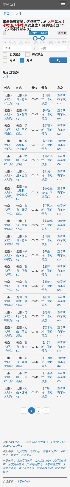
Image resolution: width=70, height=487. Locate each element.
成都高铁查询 (52, 464)
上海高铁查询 (24, 460)
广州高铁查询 (34, 464)
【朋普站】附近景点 (47, 270)
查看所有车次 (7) (61, 331)
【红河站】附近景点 (47, 346)
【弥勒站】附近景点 (47, 114)
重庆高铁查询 (16, 464)
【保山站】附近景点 (47, 255)
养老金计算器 (50, 451)
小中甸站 (21, 148)
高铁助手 (9, 5)
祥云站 (8, 103)
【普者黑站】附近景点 (47, 160)
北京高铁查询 (43, 460)
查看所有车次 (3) (61, 192)
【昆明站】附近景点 (47, 316)
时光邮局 (22, 451)
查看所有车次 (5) (61, 160)
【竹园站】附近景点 (47, 99)
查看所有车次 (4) (61, 209)
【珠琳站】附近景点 (47, 392)
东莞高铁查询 (44, 468)
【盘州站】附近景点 (47, 301)
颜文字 (14, 454)
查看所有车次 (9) (61, 114)
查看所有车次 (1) (61, 99)
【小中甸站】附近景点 (47, 145)
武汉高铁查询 (26, 468)
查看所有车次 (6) (61, 362)
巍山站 (8, 133)
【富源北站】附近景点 (47, 224)
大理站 (8, 118)
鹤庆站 (8, 259)
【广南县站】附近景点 (47, 377)
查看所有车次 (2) (61, 145)
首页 (6, 13)
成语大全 (26, 454)
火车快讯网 (23, 481)
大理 (7, 99)
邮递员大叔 (38, 441)
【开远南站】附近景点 (47, 209)
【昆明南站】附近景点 (47, 129)
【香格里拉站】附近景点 (47, 192)
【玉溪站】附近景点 (47, 175)
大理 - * (7, 76)
